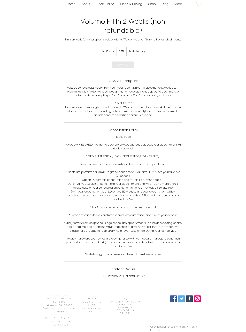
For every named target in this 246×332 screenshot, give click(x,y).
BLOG (92, 311)
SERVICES (125, 304)
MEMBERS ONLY (92, 308)
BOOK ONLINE (92, 301)
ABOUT (92, 298)
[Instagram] (197, 298)
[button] (198, 4)
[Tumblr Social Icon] (189, 298)
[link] (123, 65)
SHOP (92, 305)
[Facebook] (173, 298)
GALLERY (125, 313)
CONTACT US (125, 310)
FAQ (125, 298)
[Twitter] (181, 298)
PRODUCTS (125, 307)
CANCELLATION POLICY (125, 301)
